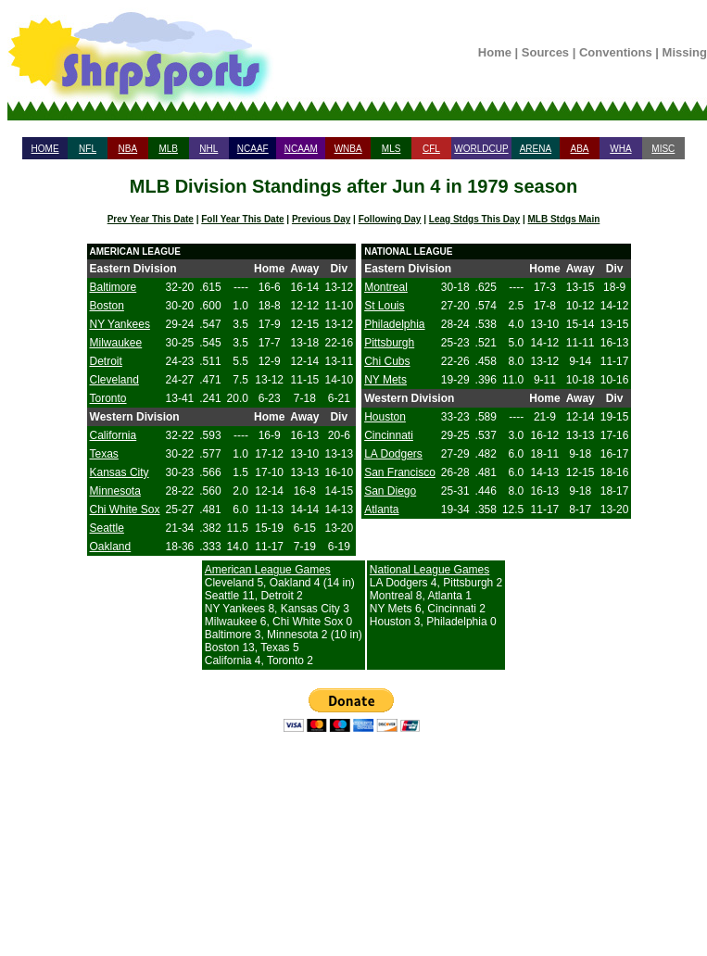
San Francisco (400, 472)
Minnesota (115, 490)
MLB (168, 149)
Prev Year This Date (150, 219)
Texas (104, 453)
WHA (620, 149)
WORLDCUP (481, 149)
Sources (545, 52)
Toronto (108, 398)
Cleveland (114, 379)
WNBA (348, 149)
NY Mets (385, 379)
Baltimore (113, 287)
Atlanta (381, 509)
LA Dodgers (393, 453)
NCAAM (301, 149)
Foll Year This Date (242, 219)
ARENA (535, 149)
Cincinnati (388, 435)
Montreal (386, 287)
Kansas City (119, 472)
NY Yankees (120, 324)
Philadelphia (394, 324)
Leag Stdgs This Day (474, 219)
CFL (431, 149)
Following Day (390, 219)
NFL (87, 149)
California (113, 435)
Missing (685, 52)
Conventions (615, 52)
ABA (579, 149)
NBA (128, 149)
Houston (385, 416)
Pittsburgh (389, 342)
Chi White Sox (125, 509)
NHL (208, 149)
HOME (45, 149)
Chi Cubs (387, 361)
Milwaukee (116, 342)
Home (494, 52)
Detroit (106, 361)
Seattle (107, 528)
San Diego (390, 490)
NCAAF (253, 149)
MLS (391, 149)
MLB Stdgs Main (564, 219)
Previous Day (321, 219)
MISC (663, 149)
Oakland (111, 546)
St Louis (384, 305)
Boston (107, 305)
